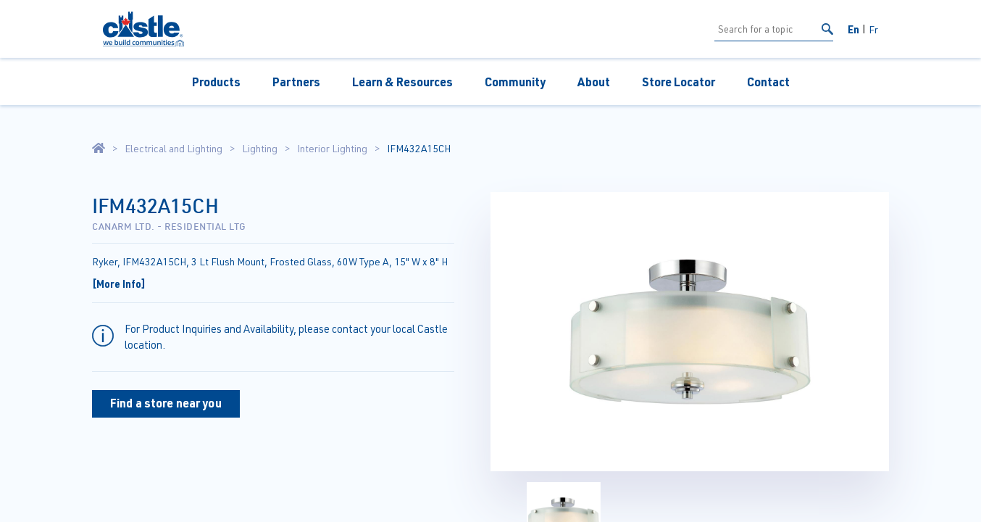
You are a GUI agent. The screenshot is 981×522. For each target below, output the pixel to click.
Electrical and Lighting (173, 149)
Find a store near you (166, 402)
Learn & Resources (402, 81)
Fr (873, 29)
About (593, 81)
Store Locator (678, 81)
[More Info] (119, 283)
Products (216, 81)
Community (515, 81)
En (853, 29)
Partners (296, 81)
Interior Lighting (332, 149)
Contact (768, 81)
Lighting (259, 149)
